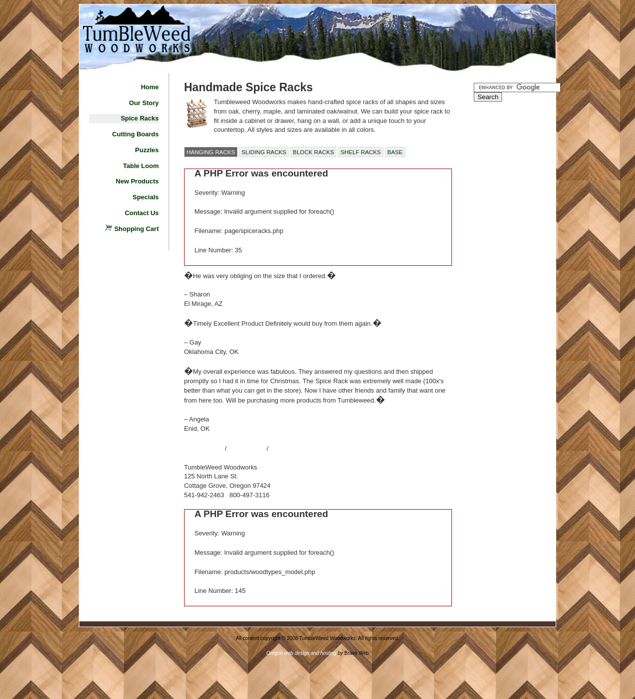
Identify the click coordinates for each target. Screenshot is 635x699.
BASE (395, 152)
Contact (247, 448)
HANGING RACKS (211, 152)
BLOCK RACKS (313, 152)
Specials (145, 197)
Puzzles (147, 150)
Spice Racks (140, 118)
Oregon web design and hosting (301, 653)
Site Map (202, 448)
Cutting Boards (135, 134)
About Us (292, 448)
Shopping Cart (132, 229)
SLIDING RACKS (264, 152)
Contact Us (142, 213)
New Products (137, 181)
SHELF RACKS (361, 152)
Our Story (144, 103)
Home (150, 87)
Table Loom (141, 166)
